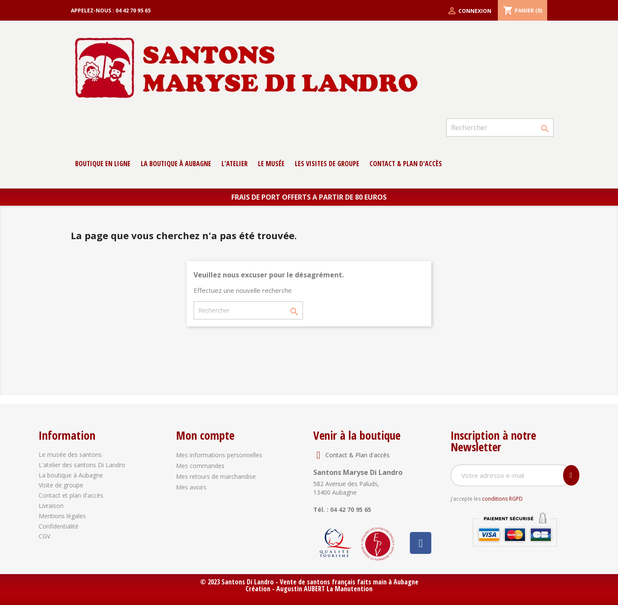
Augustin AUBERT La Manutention (324, 588)
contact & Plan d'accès (406, 163)
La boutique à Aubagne (176, 163)
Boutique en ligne (102, 163)
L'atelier (234, 163)
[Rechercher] (500, 128)
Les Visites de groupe (327, 163)
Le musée (271, 163)
